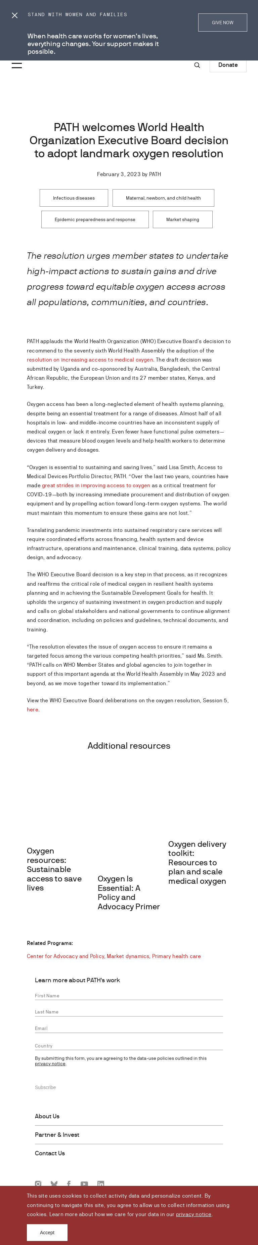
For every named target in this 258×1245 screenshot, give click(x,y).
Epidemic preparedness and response (95, 219)
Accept (47, 1232)
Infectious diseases (74, 198)
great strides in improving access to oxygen (96, 485)
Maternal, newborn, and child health (163, 198)
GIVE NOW (222, 22)
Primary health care (176, 956)
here (32, 709)
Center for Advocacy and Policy (65, 956)
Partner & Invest (57, 1134)
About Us (47, 1116)
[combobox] (129, 1046)
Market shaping (182, 219)
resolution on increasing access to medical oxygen (90, 360)
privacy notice (194, 1214)
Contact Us (50, 1153)
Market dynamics (128, 956)
